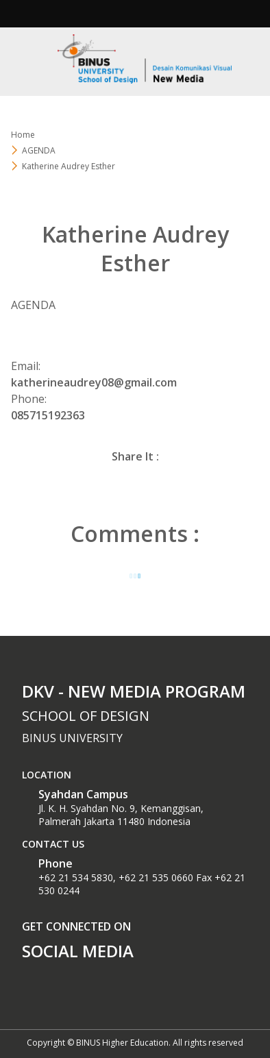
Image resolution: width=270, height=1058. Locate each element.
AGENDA (39, 150)
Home (23, 134)
